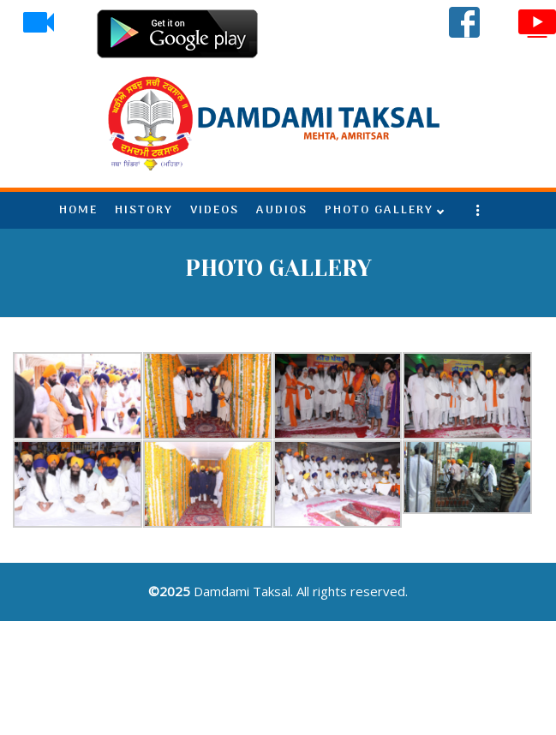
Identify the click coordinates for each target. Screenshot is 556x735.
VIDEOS (214, 210)
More (478, 210)
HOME (78, 210)
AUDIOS (282, 210)
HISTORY (144, 210)
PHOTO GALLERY (379, 210)
